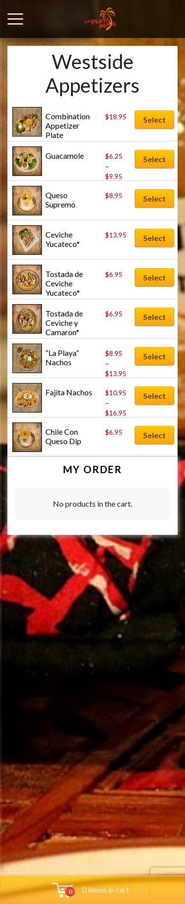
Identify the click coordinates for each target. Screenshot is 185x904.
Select (154, 119)
